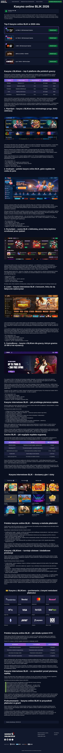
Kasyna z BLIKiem (39, 1)
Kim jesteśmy (56, 732)
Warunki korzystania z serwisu (43, 732)
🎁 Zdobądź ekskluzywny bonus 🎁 (55, 1)
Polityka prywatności (41, 734)
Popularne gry (10, 480)
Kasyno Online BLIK (15, 1)
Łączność (55, 734)
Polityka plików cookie (41, 736)
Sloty (52, 480)
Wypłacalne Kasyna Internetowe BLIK (27, 1)
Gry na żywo (24, 480)
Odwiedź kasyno (53, 30)
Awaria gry (38, 480)
